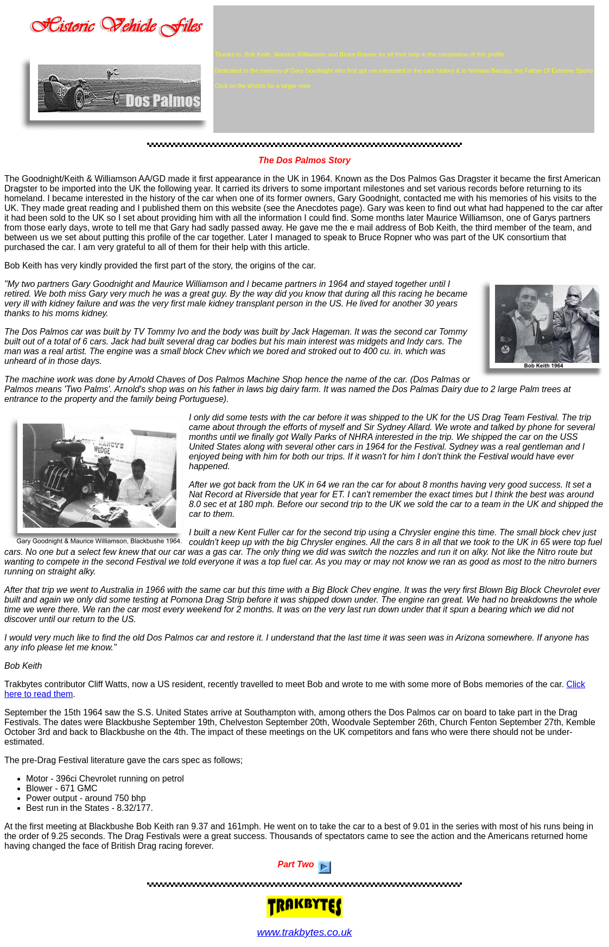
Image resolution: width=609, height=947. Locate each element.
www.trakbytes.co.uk (304, 932)
